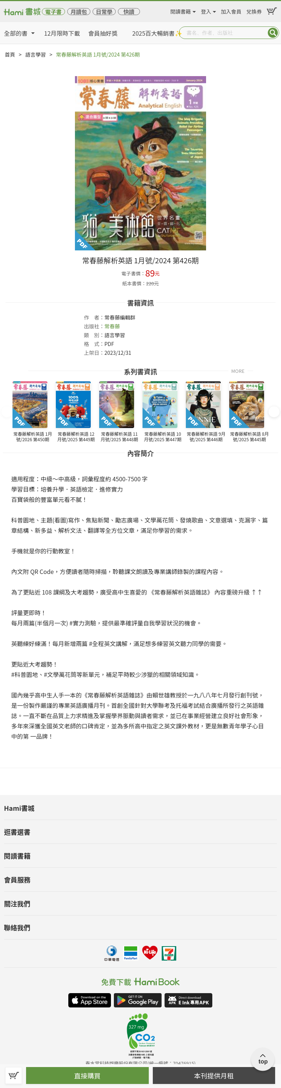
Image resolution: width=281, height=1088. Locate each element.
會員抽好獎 (103, 33)
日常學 (104, 11)
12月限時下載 (62, 33)
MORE (237, 370)
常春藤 (112, 326)
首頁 (10, 54)
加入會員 (231, 10)
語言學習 (35, 54)
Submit (273, 33)
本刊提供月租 (214, 1075)
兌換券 (254, 10)
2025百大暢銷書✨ (157, 33)
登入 (206, 10)
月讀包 (79, 11)
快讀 (128, 11)
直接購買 (87, 1075)
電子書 (53, 11)
